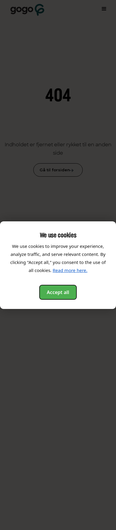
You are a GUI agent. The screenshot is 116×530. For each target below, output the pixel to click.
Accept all (58, 292)
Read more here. (70, 270)
